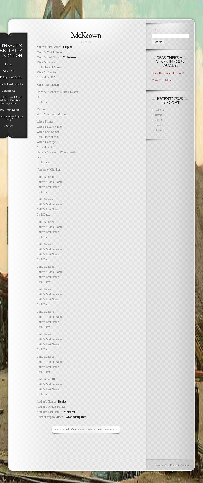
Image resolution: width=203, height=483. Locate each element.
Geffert (158, 119)
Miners (99, 429)
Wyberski (160, 109)
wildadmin (71, 429)
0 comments (111, 429)
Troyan (158, 114)
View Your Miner (162, 80)
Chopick (159, 124)
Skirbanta (160, 130)
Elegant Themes (179, 465)
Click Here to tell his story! (168, 73)
